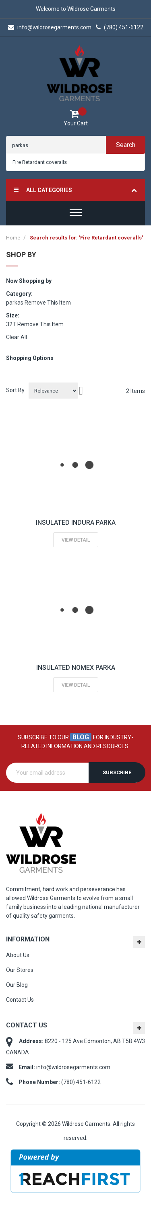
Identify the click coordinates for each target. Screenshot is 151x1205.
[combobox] (75, 162)
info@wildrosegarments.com (49, 27)
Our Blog (17, 985)
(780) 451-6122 (119, 27)
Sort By (15, 390)
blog (80, 737)
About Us (17, 955)
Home (13, 238)
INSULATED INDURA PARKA (76, 522)
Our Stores (19, 970)
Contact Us (20, 999)
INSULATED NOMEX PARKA (75, 667)
